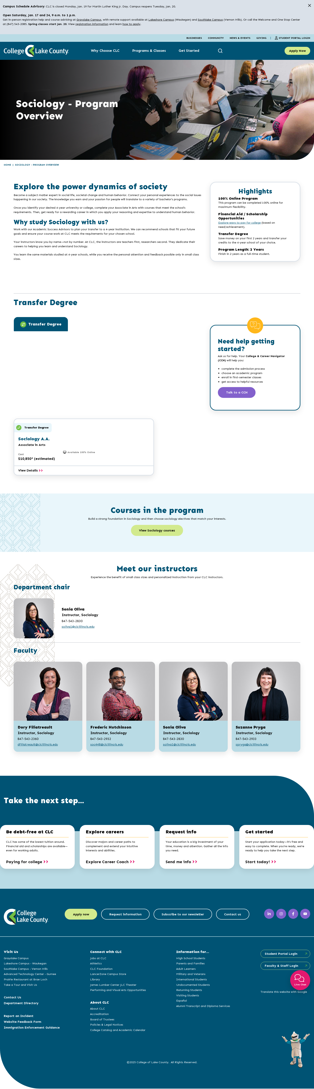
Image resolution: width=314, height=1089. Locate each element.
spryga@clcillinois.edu (252, 745)
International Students (191, 980)
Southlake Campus (210, 19)
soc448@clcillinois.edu (106, 745)
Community (216, 37)
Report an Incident (18, 1016)
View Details (30, 470)
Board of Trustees (102, 1020)
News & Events (240, 37)
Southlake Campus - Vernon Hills (26, 969)
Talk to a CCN (237, 392)
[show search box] (220, 50)
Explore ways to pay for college (239, 222)
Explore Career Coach (107, 862)
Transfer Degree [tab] (40, 324)
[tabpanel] (108, 356)
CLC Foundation (101, 969)
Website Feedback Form (22, 1022)
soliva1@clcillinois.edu (78, 627)
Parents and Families (190, 964)
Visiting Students (187, 996)
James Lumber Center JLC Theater (113, 985)
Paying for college (24, 862)
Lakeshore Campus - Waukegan (25, 964)
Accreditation (99, 1014)
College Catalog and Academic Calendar (117, 1030)
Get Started (189, 50)
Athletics (96, 964)
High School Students (190, 958)
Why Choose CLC (105, 50)
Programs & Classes (149, 50)
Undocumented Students (193, 985)
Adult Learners (185, 969)
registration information (91, 24)
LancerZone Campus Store (108, 974)
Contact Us (12, 998)
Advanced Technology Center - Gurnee (30, 974)
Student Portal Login (292, 38)
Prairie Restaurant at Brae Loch (25, 980)
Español (181, 1001)
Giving (261, 37)
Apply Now (297, 51)
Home (7, 164)
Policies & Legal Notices (106, 1025)
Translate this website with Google (283, 992)
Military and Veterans (190, 974)
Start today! (257, 862)
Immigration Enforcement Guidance (32, 1028)
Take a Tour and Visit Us (20, 985)
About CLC (97, 1009)
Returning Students (189, 990)
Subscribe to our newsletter (183, 915)
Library (95, 980)
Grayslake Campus (88, 19)
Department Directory (21, 1003)
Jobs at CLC (98, 958)
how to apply (131, 24)
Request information (125, 915)
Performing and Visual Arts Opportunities (118, 990)
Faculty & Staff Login (281, 966)
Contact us (233, 915)
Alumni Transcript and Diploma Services (203, 1006)
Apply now (80, 915)
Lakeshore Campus (161, 19)
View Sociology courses (157, 531)
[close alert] (309, 5)
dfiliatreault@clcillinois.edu (38, 745)
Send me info (178, 862)
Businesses (194, 37)
